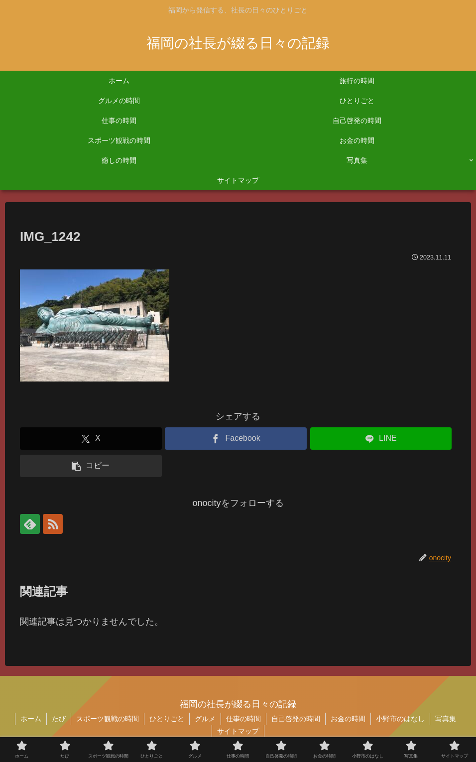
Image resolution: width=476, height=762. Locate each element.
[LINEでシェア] (381, 438)
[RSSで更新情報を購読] (53, 524)
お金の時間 (348, 719)
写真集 (445, 719)
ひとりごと (166, 719)
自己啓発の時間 (295, 719)
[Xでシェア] (91, 438)
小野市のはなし (400, 719)
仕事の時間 (243, 719)
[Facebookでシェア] (236, 438)
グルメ (205, 719)
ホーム (30, 719)
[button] (91, 466)
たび (59, 719)
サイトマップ (238, 731)
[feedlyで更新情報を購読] (30, 524)
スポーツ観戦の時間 (107, 719)
